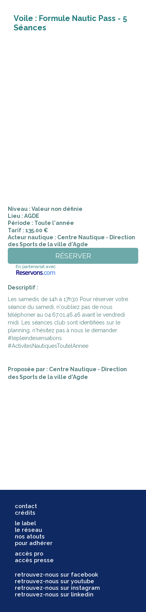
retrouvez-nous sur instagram (57, 587)
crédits (25, 512)
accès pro (29, 553)
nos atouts (30, 536)
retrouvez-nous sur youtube (54, 581)
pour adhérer (34, 543)
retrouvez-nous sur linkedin (54, 594)
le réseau (28, 529)
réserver (73, 256)
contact (26, 506)
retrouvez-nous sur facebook (56, 574)
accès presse (34, 560)
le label (25, 523)
